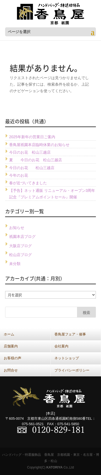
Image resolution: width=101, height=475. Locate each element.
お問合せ (11, 370)
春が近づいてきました (28, 183)
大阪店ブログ (20, 246)
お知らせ (16, 227)
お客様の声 (12, 358)
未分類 (14, 263)
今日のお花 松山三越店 (30, 152)
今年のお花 (18, 175)
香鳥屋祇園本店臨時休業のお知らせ (39, 145)
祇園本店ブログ (22, 236)
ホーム (9, 334)
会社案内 (61, 346)
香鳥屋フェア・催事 (70, 334)
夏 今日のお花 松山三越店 (35, 160)
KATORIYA (54, 467)
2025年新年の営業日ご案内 (32, 137)
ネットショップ (66, 358)
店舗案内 (11, 346)
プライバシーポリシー (71, 370)
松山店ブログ (20, 255)
